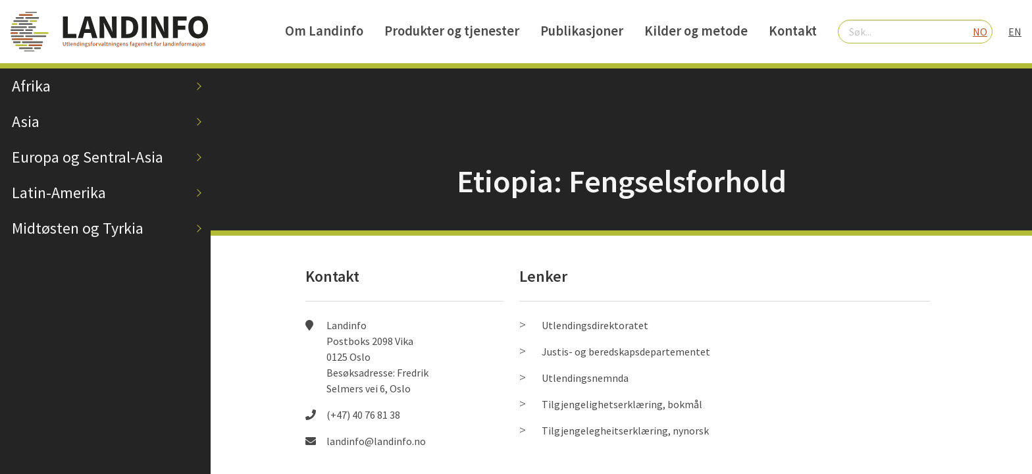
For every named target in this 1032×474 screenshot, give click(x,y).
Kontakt (793, 31)
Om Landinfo (324, 31)
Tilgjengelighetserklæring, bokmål (622, 404)
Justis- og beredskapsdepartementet (626, 351)
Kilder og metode (696, 31)
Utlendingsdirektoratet (595, 325)
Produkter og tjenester (451, 31)
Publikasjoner (581, 31)
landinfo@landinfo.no (376, 441)
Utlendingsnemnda (585, 377)
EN (1014, 31)
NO (980, 31)
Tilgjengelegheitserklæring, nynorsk (625, 430)
